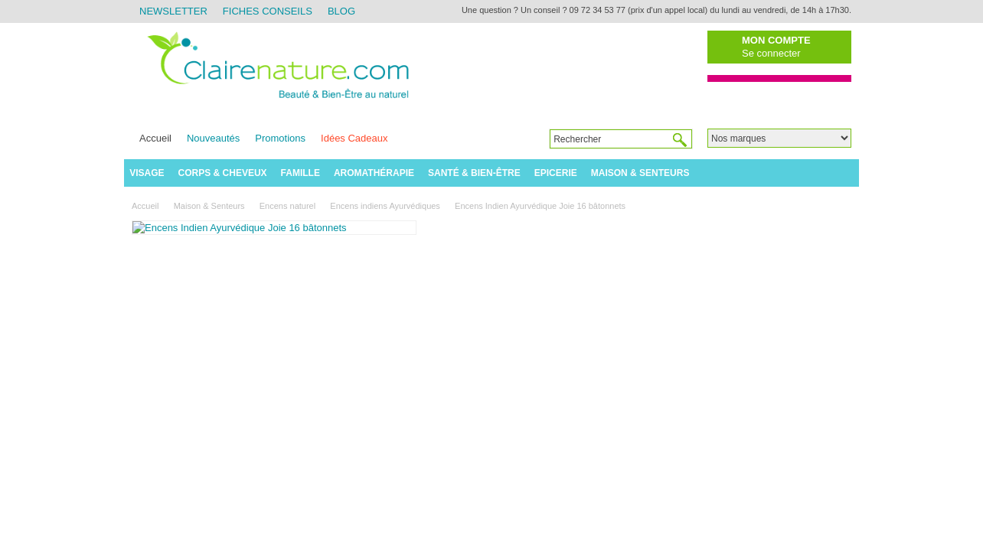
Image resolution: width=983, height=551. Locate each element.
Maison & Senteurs (640, 173)
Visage (146, 173)
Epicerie (555, 173)
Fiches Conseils (267, 11)
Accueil (155, 138)
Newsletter (173, 11)
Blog (341, 11)
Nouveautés (213, 138)
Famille (300, 173)
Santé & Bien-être (474, 173)
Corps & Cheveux (222, 173)
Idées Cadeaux (354, 138)
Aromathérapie (374, 173)
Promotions (280, 138)
